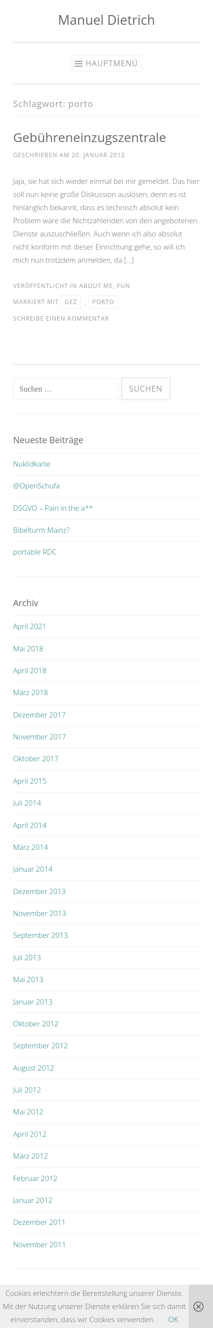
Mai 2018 (28, 648)
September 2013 (40, 935)
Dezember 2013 (39, 891)
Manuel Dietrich (106, 20)
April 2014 (30, 825)
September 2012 (40, 1045)
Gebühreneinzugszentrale (89, 137)
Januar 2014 (32, 869)
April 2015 (30, 781)
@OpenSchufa (36, 485)
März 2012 (30, 1156)
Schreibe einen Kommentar (61, 318)
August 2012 (33, 1068)
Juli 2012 (27, 1090)
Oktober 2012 (36, 1023)
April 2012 (30, 1134)
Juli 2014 (27, 803)
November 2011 (39, 1244)
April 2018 (30, 670)
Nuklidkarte (31, 463)
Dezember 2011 (39, 1222)
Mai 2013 (28, 979)
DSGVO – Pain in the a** (53, 508)
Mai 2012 (28, 1111)
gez (71, 302)
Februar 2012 (35, 1178)
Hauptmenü (111, 63)
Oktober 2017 (36, 758)
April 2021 (30, 626)
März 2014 (30, 847)
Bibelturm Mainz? (41, 530)
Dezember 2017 (39, 714)
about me (96, 286)
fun (123, 286)
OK (173, 1319)
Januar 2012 (32, 1200)
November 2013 (39, 913)
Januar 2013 (32, 1001)
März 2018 (30, 692)
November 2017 (39, 736)
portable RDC (35, 551)
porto (103, 302)
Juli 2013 (27, 957)
